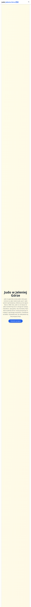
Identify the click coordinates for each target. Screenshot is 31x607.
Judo (10, 2)
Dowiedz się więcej (16, 321)
